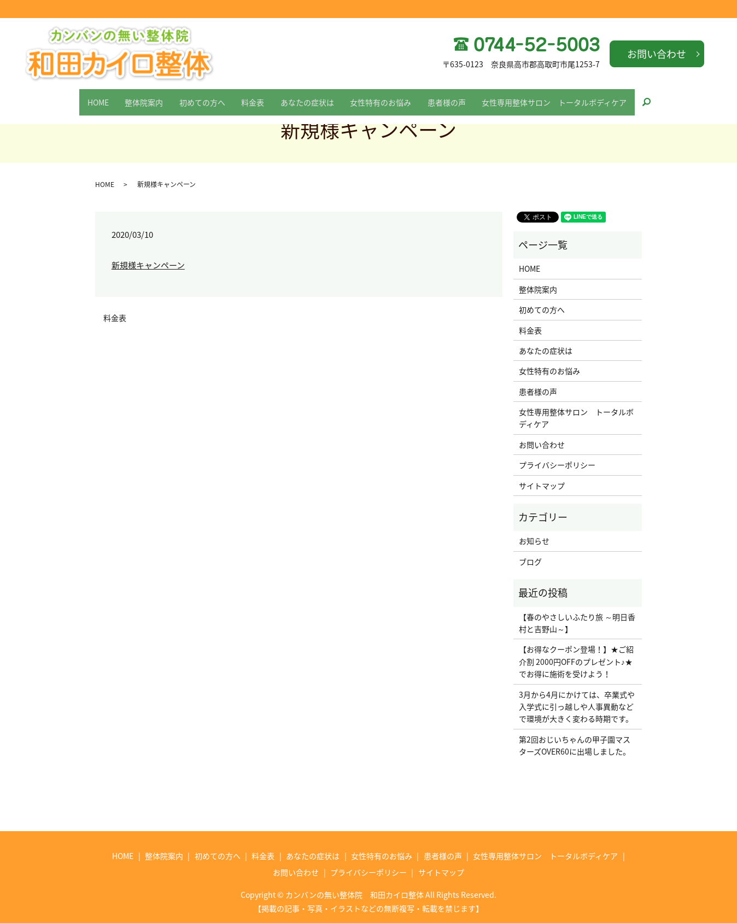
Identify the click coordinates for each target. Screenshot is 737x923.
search (679, 97)
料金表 (249, 96)
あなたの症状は (310, 96)
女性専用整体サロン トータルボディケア (578, 96)
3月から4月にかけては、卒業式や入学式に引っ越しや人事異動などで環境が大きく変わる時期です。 (577, 707)
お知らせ (534, 540)
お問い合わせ (656, 53)
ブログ (530, 561)
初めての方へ (192, 96)
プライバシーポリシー (557, 464)
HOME (74, 96)
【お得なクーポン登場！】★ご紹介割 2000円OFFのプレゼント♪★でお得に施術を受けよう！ (576, 661)
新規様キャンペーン (148, 265)
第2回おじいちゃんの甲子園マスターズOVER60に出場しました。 (574, 745)
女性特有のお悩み (391, 96)
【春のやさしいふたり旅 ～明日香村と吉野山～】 (577, 622)
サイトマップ (542, 485)
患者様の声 (463, 96)
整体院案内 (127, 96)
